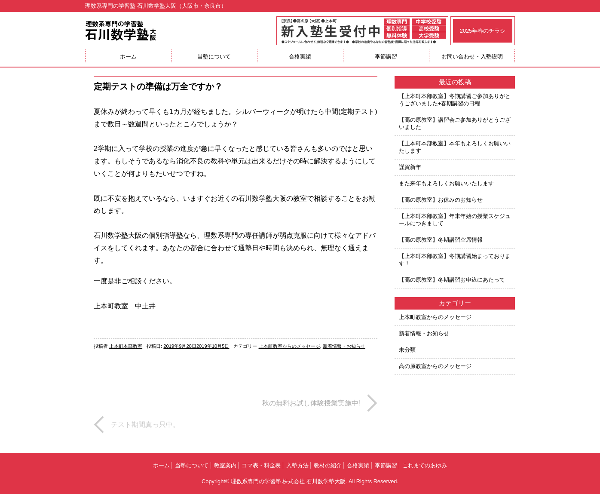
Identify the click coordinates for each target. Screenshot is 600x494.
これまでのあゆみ (424, 465)
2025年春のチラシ (482, 31)
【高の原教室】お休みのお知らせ (441, 199)
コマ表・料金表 (261, 465)
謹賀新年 (410, 167)
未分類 (407, 350)
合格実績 (300, 56)
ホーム (128, 56)
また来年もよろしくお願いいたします (446, 183)
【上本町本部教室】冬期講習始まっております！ (455, 260)
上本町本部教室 (125, 346)
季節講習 (386, 56)
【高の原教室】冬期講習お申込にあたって (452, 279)
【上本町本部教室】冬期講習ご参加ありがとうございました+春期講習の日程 (455, 100)
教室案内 (225, 465)
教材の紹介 (328, 465)
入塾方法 (297, 465)
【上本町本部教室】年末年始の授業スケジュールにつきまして (455, 220)
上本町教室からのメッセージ (289, 346)
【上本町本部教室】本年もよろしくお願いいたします (455, 147)
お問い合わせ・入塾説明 (472, 56)
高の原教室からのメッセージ (435, 366)
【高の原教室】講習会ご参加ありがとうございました (455, 123)
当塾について (214, 56)
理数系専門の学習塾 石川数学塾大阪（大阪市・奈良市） (156, 6)
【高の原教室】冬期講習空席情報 (441, 239)
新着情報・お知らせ (344, 346)
